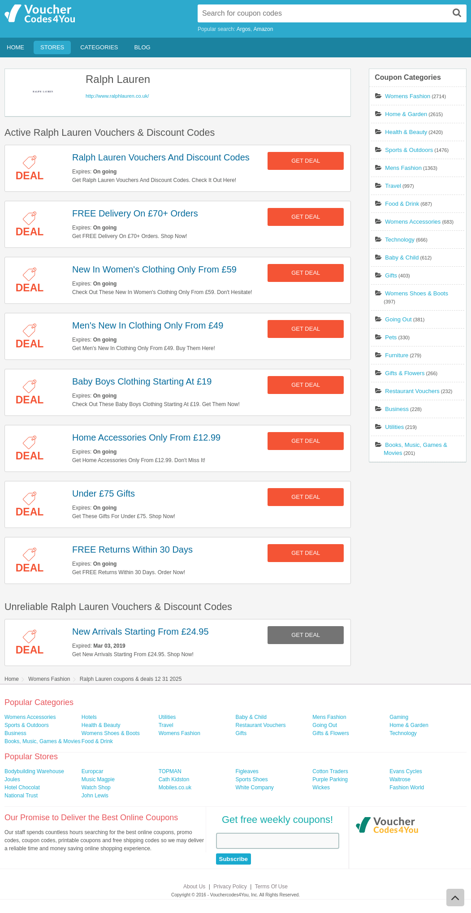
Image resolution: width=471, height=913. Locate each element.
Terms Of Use (271, 886)
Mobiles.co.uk (175, 787)
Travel (393, 185)
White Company (254, 787)
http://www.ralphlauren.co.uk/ (117, 96)
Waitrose (400, 779)
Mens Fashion (403, 167)
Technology (400, 239)
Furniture (396, 355)
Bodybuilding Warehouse (34, 771)
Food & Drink (402, 203)
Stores (52, 47)
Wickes (321, 787)
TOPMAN (170, 771)
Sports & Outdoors (409, 150)
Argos (244, 29)
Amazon (263, 29)
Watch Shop (96, 787)
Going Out (398, 319)
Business (397, 409)
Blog (142, 47)
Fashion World (406, 787)
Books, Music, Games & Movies (42, 741)
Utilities (394, 427)
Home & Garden (406, 114)
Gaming (398, 717)
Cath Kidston (174, 779)
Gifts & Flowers (404, 373)
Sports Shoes (251, 779)
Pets (391, 337)
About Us (194, 886)
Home (15, 47)
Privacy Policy (230, 886)
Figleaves (246, 771)
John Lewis (95, 795)
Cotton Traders (330, 771)
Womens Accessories (413, 221)
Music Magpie (98, 779)
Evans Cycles (405, 771)
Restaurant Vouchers (412, 391)
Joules (12, 779)
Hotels (89, 717)
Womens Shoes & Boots (416, 293)
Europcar (93, 771)
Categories (99, 47)
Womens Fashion (407, 96)
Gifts (391, 275)
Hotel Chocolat (22, 787)
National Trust (21, 795)
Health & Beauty (406, 132)
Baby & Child (402, 257)
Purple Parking (330, 779)
